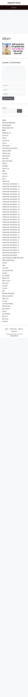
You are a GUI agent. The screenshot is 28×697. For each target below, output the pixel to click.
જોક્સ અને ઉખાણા (7, 161)
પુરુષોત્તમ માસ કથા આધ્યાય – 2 (10, 212)
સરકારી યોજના (6, 314)
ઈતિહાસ (4, 138)
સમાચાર (4, 311)
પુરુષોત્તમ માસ (5, 181)
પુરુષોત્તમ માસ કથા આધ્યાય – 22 (11, 219)
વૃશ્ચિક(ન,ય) (5, 298)
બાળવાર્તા (4, 263)
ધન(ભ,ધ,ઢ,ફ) (5, 168)
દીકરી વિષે (4, 166)
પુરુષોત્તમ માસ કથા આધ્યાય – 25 (11, 227)
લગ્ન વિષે (4, 288)
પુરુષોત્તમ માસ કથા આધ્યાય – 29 (11, 232)
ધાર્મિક (3, 171)
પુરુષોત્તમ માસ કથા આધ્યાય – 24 (11, 224)
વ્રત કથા (4, 301)
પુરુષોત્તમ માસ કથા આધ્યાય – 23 (11, 222)
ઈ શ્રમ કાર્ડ (5, 135)
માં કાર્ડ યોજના (6, 275)
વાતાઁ (3, 291)
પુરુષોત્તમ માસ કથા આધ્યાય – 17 (11, 204)
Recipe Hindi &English (8, 122)
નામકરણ (4, 176)
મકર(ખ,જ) (5, 268)
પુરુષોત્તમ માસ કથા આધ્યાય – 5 (10, 242)
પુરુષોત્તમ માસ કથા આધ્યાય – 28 (11, 229)
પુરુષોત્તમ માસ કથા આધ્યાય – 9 (10, 252)
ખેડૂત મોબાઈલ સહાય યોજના (9, 148)
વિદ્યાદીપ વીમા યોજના (8, 293)
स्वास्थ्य (3, 130)
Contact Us (14, 331)
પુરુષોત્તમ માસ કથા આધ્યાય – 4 (10, 240)
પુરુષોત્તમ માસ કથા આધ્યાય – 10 (11, 186)
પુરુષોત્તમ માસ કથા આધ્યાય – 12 (11, 191)
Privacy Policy (13, 329)
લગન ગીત (4, 285)
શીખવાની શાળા (6, 306)
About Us (20, 329)
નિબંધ (3, 178)
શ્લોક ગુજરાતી (6, 308)
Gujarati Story (14, 2)
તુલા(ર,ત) (4, 163)
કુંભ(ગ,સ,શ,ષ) (6, 145)
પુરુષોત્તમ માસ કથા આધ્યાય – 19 (11, 209)
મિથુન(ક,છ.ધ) (5, 278)
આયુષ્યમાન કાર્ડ (6, 133)
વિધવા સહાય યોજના (7, 296)
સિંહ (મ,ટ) (5, 316)
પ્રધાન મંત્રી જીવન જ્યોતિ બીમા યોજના (13, 257)
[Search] (19, 111)
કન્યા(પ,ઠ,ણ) (5, 140)
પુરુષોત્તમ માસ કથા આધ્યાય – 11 (11, 189)
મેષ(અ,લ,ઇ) (5, 283)
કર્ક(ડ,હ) (4, 143)
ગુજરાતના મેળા (6, 156)
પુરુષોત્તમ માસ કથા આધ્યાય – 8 (10, 250)
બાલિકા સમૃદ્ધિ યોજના (8, 260)
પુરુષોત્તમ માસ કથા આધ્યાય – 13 (11, 194)
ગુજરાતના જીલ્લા (6, 150)
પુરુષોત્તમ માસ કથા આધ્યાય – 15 (11, 199)
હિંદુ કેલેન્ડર (5, 319)
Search (4, 108)
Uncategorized (6, 125)
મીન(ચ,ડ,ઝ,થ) (6, 280)
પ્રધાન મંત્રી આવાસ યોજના (9, 255)
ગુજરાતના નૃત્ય (6, 153)
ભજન (3, 265)
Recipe (4, 120)
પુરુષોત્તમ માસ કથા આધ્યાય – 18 (11, 207)
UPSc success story (7, 128)
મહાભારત (4, 273)
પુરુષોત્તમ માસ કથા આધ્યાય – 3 (10, 235)
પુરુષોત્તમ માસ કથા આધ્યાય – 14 (11, 196)
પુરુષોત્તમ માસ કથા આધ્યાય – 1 (10, 184)
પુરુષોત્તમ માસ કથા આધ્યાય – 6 (10, 245)
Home (6, 329)
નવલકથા (4, 173)
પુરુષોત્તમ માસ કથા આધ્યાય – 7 (10, 247)
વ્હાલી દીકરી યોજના (7, 303)
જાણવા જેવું (5, 158)
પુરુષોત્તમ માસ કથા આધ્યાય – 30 (11, 237)
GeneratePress (14, 335)
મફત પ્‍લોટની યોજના (7, 270)
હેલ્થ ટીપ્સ (5, 321)
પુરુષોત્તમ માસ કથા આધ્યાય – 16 (11, 201)
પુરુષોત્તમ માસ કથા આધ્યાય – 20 (11, 214)
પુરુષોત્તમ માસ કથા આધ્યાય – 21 (11, 217)
